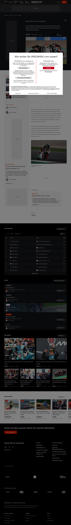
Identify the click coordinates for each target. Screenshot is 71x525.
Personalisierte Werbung (23, 77)
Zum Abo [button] (48, 68)
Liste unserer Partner (49, 89)
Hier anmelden (48, 71)
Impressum (18, 93)
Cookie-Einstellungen (52, 93)
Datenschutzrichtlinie (33, 93)
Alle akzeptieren (23, 68)
